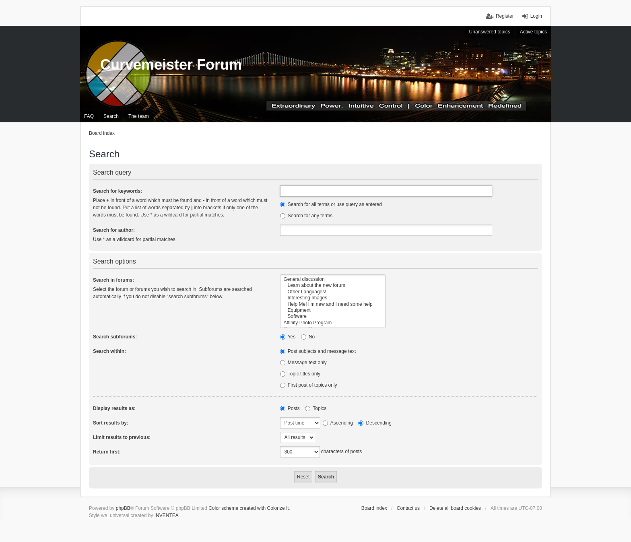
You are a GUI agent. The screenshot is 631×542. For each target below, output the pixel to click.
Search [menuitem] (111, 116)
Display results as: (114, 408)
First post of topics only (308, 385)
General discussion (333, 279)
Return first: (107, 452)
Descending (375, 423)
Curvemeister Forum (171, 64)
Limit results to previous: (122, 437)
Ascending (338, 423)
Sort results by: (110, 423)
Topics (315, 408)
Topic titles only (300, 374)
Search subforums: (115, 337)
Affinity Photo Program (333, 323)
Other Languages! (333, 292)
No (308, 337)
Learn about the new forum (333, 285)
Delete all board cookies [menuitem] (455, 508)
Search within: (109, 351)
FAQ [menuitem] (89, 116)
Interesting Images (333, 298)
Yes (288, 337)
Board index (374, 508)
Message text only (303, 362)
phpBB (123, 508)
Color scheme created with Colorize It (248, 508)
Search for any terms (306, 215)
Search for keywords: (117, 191)
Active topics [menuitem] (533, 32)
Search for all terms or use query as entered (331, 204)
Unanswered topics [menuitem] (489, 32)
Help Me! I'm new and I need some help (333, 304)
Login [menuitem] (536, 16)
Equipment (333, 310)
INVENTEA (167, 515)
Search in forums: (113, 280)
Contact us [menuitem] (408, 508)
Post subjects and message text (318, 351)
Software (333, 316)
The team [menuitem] (138, 116)
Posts (290, 408)
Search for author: (114, 230)
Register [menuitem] (505, 16)
